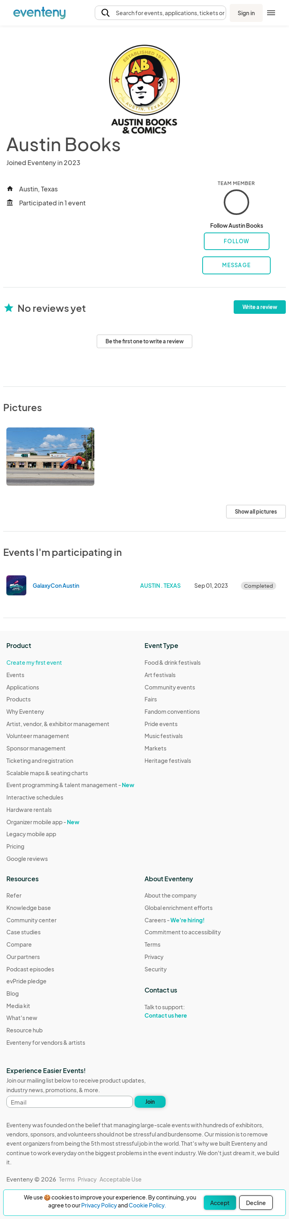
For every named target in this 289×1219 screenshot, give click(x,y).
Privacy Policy (99, 1205)
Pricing (15, 846)
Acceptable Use (121, 1179)
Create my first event (34, 662)
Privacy (154, 956)
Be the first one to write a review (144, 341)
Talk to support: (182, 1011)
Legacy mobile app (31, 833)
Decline (256, 1202)
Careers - (174, 920)
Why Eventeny (25, 711)
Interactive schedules (34, 797)
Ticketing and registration (39, 760)
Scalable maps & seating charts (47, 772)
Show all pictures (256, 511)
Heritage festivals (167, 760)
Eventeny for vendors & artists (45, 1042)
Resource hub (24, 1030)
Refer (13, 895)
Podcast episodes (30, 969)
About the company (170, 895)
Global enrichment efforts (178, 907)
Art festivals (160, 674)
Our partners (23, 956)
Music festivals (163, 735)
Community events (169, 687)
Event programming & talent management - (70, 784)
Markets (155, 748)
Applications (22, 687)
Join (150, 1102)
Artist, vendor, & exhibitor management (57, 723)
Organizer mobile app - (42, 821)
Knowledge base (28, 907)
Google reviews (27, 858)
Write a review (259, 307)
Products (18, 699)
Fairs (150, 699)
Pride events (161, 723)
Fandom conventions (172, 711)
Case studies (23, 931)
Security (155, 969)
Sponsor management (36, 748)
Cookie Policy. (147, 1205)
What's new (21, 1017)
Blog (12, 993)
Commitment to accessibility (182, 931)
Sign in (246, 12)
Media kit (18, 1005)
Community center (31, 920)
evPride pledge (26, 981)
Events (15, 674)
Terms (152, 944)
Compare (19, 944)
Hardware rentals (29, 809)
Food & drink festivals (172, 662)
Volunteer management (37, 735)
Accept (220, 1202)
